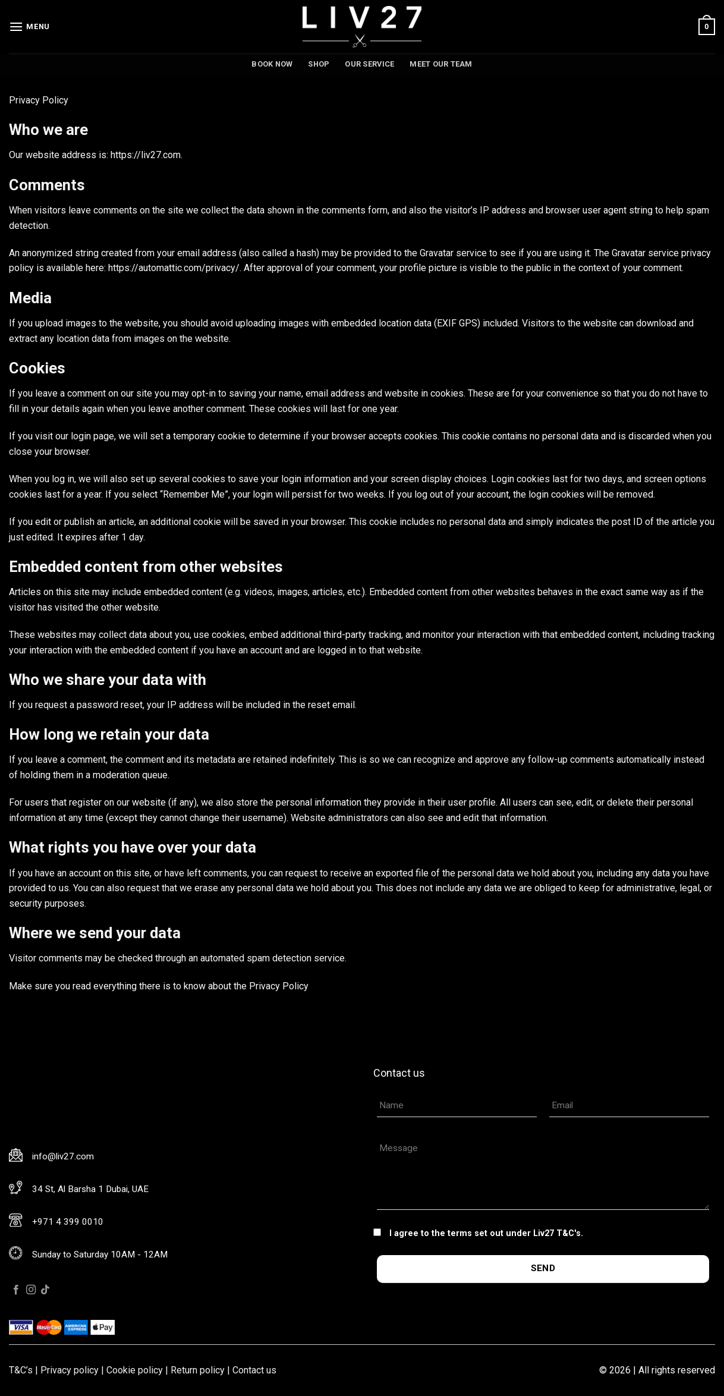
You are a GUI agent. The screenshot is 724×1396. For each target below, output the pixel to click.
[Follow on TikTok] (45, 1290)
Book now (271, 63)
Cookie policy (134, 1370)
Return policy (198, 1370)
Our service (369, 63)
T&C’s (21, 1370)
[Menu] (29, 26)
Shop (318, 63)
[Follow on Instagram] (31, 1290)
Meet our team (441, 63)
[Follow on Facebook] (16, 1290)
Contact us (254, 1370)
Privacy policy (69, 1370)
